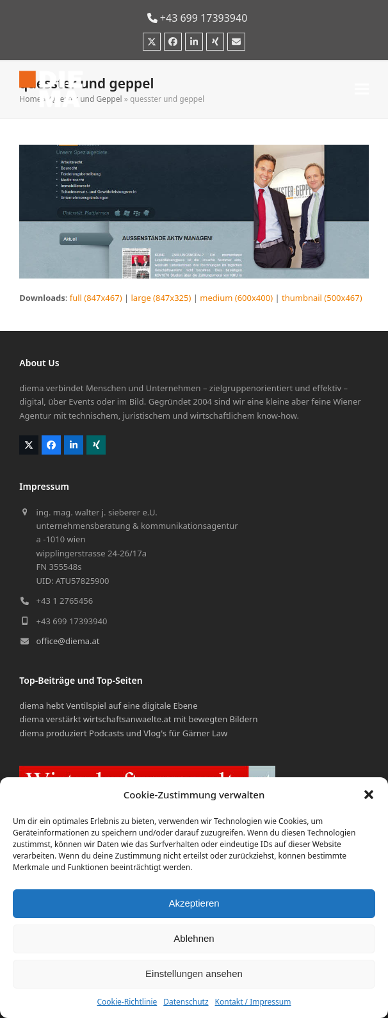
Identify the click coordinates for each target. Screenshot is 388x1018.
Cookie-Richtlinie (127, 1001)
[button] (368, 794)
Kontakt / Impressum (253, 1001)
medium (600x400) (236, 297)
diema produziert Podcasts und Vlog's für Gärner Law (123, 733)
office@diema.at (68, 641)
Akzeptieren (193, 903)
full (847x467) (96, 297)
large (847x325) (161, 297)
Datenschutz (185, 1001)
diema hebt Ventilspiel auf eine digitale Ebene (108, 705)
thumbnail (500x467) (322, 297)
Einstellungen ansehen (194, 973)
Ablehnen (194, 938)
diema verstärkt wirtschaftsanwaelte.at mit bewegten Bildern (138, 719)
